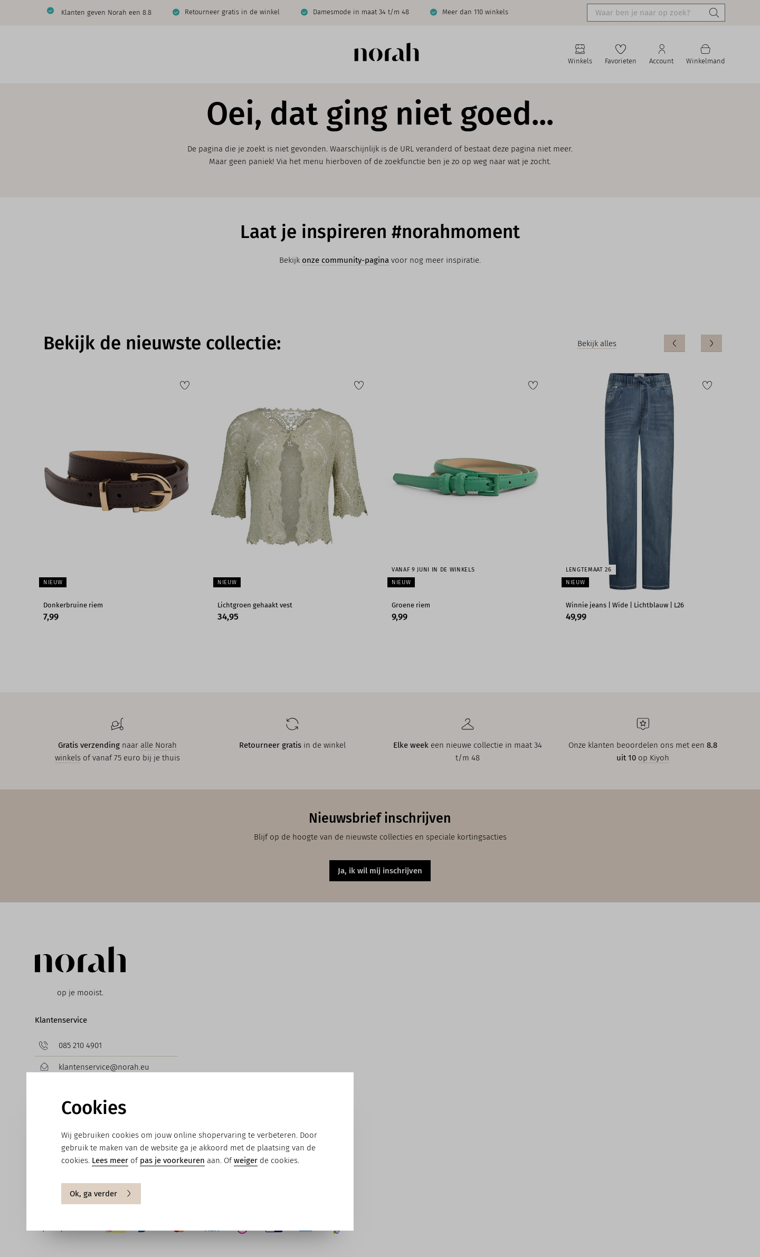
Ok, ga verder (101, 1193)
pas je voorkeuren (172, 1160)
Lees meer (110, 1160)
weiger (246, 1160)
